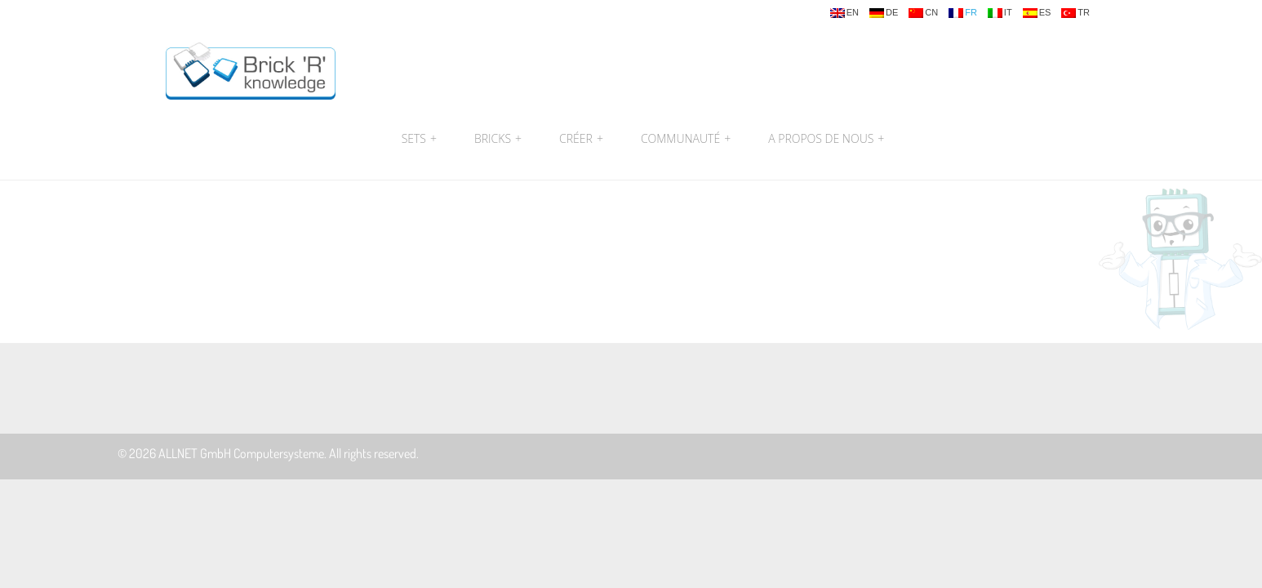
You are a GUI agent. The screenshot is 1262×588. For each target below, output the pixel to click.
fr (963, 13)
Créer (581, 139)
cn (923, 13)
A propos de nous (824, 139)
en (844, 13)
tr (1075, 13)
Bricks (498, 139)
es (1037, 13)
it (1000, 13)
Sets (419, 139)
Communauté (686, 139)
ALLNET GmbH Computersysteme (241, 453)
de (883, 13)
